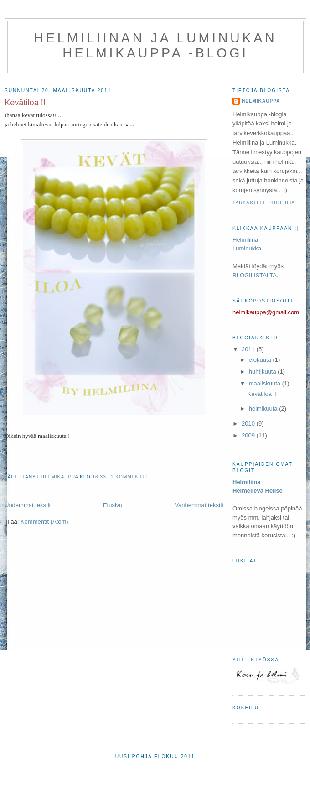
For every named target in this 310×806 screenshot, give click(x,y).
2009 (249, 435)
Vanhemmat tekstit (199, 505)
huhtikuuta (263, 371)
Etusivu (113, 505)
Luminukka (246, 248)
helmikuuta (264, 408)
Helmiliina (245, 239)
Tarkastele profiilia (263, 202)
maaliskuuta (265, 383)
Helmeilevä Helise (257, 490)
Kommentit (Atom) (44, 521)
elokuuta (261, 359)
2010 (249, 423)
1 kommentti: (131, 476)
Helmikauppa (261, 101)
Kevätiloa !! (25, 102)
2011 (249, 349)
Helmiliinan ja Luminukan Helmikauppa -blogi (155, 45)
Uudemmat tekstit (28, 505)
